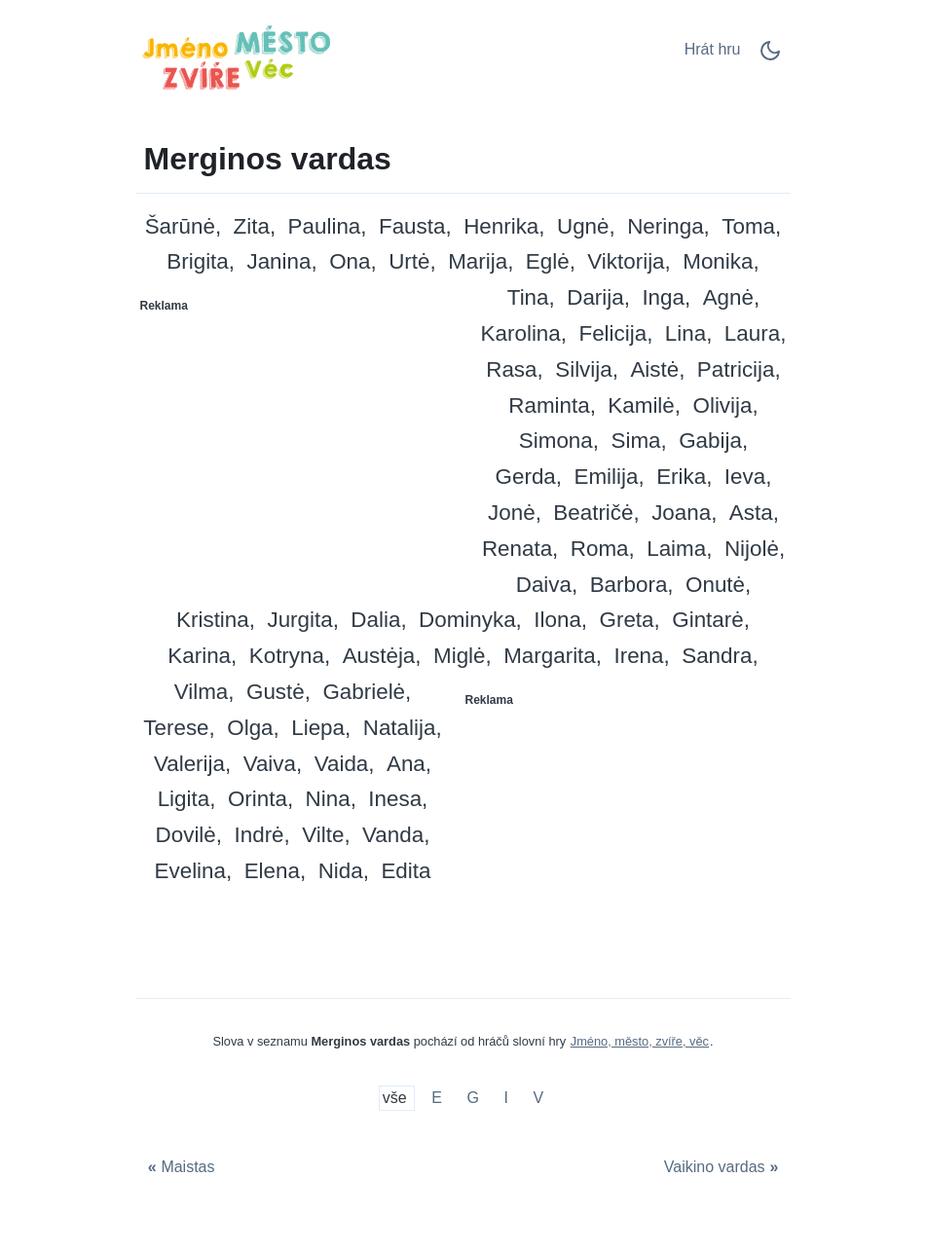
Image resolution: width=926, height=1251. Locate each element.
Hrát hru (713, 49)
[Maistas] (179, 1168)
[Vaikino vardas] (723, 1168)
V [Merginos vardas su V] (539, 1098)
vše (397, 1098)
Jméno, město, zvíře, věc (640, 1041)
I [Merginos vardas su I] (506, 1098)
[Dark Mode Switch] (770, 57)
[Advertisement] (301, 443)
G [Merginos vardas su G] (472, 1098)
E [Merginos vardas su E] (436, 1098)
